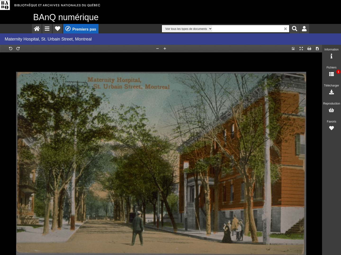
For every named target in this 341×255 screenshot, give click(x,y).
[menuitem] (36, 28)
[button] (47, 28)
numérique (66, 17)
